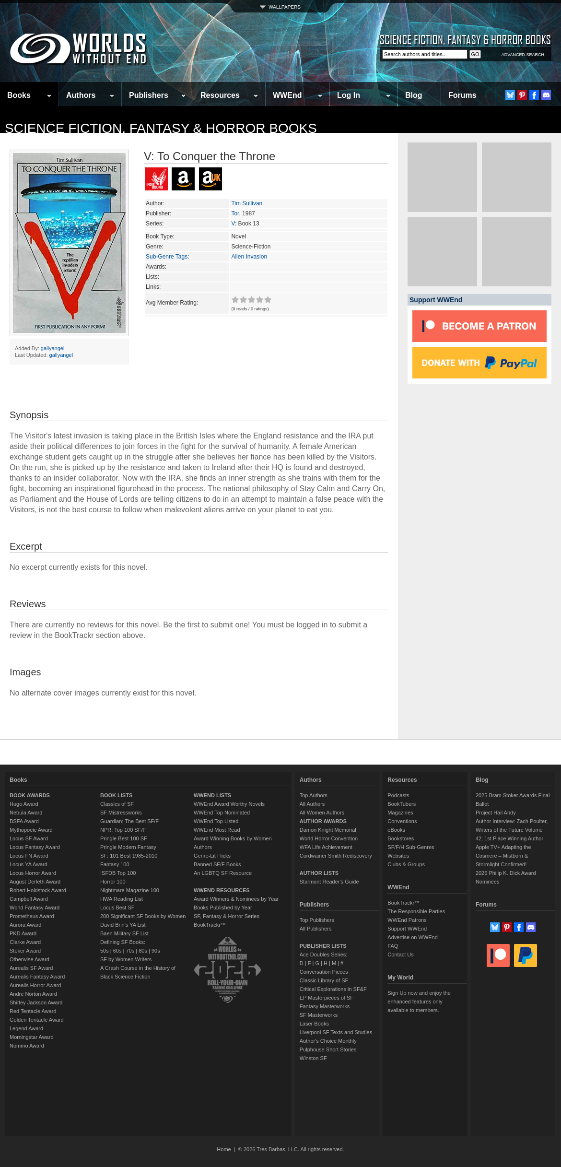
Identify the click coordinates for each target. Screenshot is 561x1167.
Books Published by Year (223, 907)
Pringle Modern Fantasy (128, 847)
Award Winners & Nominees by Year (236, 899)
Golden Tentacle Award (37, 1020)
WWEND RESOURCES (222, 890)
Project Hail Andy (496, 812)
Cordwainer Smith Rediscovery (336, 856)
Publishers (148, 95)
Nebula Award (26, 812)
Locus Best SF (117, 907)
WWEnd (287, 95)
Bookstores (400, 838)
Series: (155, 223)
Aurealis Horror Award (35, 985)
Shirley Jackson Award (36, 1002)
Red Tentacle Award (33, 1011)
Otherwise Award (29, 959)
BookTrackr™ (210, 925)
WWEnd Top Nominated (222, 812)
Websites (398, 856)
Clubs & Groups (406, 864)
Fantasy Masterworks (325, 1006)
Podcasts (398, 795)
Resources (220, 95)
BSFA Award (24, 821)
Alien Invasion (249, 256)
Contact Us (400, 954)
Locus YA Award (28, 864)
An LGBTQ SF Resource (223, 873)
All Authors (312, 804)
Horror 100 (113, 881)
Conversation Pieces (324, 972)
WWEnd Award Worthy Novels (229, 804)
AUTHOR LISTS (319, 873)
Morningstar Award (32, 1037)
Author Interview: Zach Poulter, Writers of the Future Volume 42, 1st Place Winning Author (512, 829)
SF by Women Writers (126, 959)
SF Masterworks (319, 1015)
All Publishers (316, 928)
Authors (80, 95)
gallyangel (53, 348)
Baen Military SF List (124, 933)
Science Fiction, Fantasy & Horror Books (161, 128)
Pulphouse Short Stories (328, 1049)
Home (224, 1149)
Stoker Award (25, 951)
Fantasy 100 (114, 864)
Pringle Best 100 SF (123, 838)
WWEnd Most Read (217, 830)
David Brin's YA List (123, 925)
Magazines (400, 812)
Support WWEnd (407, 928)
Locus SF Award (29, 838)
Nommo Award (27, 1046)
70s (130, 951)
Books (19, 95)
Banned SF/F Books (217, 864)
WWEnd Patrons (406, 920)
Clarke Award (25, 942)
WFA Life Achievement (326, 847)
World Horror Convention (329, 838)
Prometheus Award (32, 916)
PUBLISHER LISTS (323, 946)
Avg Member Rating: (172, 302)
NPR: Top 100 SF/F (123, 830)
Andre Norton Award (33, 994)
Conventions (402, 821)
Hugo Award (24, 804)
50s (104, 951)
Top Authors (313, 795)
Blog (413, 95)
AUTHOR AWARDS (323, 821)
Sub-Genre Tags (166, 256)
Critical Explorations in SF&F (333, 989)
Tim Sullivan (246, 203)
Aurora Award (25, 925)
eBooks (396, 830)
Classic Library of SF (324, 980)
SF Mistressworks (121, 812)
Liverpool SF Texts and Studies (336, 1032)
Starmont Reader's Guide (329, 881)
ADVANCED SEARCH (523, 54)
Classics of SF (117, 804)
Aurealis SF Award (31, 968)
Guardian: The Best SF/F (129, 821)
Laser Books (314, 1023)
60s (117, 951)
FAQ (392, 946)
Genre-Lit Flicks (212, 856)
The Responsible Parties (416, 911)
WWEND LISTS (212, 795)
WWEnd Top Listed (216, 821)
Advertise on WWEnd (412, 937)
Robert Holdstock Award (38, 890)
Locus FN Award (29, 856)
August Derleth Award (35, 881)
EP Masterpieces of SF (326, 998)
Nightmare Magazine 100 (129, 890)
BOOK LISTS (116, 795)
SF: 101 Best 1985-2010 (128, 856)
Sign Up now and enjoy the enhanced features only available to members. (418, 1001)
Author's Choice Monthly (328, 1041)
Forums (462, 95)
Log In (348, 95)
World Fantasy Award (34, 907)
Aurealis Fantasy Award (37, 976)
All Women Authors (322, 812)
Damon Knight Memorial (328, 830)
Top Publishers (317, 920)
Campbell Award (29, 899)
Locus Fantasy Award (35, 847)
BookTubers (401, 804)
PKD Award (23, 933)
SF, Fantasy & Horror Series (226, 916)
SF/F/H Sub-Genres (410, 847)
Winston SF (313, 1058)
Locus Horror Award (33, 873)
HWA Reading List (121, 899)
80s (143, 951)
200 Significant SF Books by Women (143, 916)
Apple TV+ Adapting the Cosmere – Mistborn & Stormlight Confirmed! (503, 855)
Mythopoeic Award (31, 830)
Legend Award (26, 1028)
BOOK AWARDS (30, 795)
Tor (235, 213)
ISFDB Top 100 (118, 873)
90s (156, 951)
